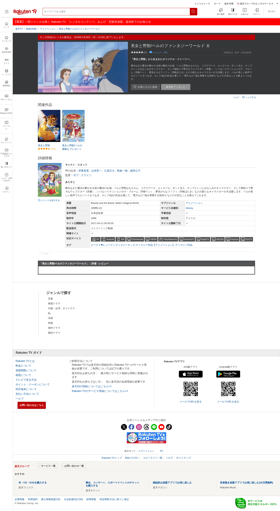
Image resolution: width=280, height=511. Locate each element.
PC (98, 239)
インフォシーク (202, 3)
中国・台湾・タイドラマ (61, 308)
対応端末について (26, 389)
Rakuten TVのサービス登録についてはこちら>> (100, 390)
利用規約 (33, 499)
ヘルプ (236, 97)
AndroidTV (189, 239)
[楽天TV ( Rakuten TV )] (25, 13)
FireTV (249, 239)
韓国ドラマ (54, 303)
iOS (123, 239)
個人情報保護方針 (51, 499)
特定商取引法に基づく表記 (114, 499)
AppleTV (205, 239)
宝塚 (50, 298)
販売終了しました (175, 87)
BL (49, 313)
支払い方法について (27, 393)
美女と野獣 (44, 145)
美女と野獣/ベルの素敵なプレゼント (72, 147)
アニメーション (194, 203)
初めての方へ (132, 457)
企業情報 (19, 499)
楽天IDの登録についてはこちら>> (92, 386)
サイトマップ (183, 457)
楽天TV (19, 29)
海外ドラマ (54, 327)
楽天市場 (228, 3)
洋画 (50, 318)
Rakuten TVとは (25, 360)
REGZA (220, 239)
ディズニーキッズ (125, 245)
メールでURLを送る (191, 401)
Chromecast (137, 239)
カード (217, 3)
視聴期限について (26, 370)
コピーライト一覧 (152, 457)
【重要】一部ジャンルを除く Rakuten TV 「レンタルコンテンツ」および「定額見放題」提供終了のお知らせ (82, 21)
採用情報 (91, 499)
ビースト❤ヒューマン (103, 245)
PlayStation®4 (170, 239)
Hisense (234, 239)
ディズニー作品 (183, 245)
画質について (23, 375)
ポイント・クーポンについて (33, 384)
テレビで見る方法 (26, 379)
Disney (189, 208)
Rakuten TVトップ (112, 457)
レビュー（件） (161, 52)
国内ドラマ (54, 332)
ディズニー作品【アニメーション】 (155, 245)
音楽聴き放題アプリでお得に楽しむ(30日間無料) (246, 482)
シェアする (249, 97)
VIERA (153, 239)
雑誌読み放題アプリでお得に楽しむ (172, 482)
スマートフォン (146, 451)
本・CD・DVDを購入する (33, 482)
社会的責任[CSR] (73, 499)
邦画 (50, 323)
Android (110, 239)
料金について (23, 365)
